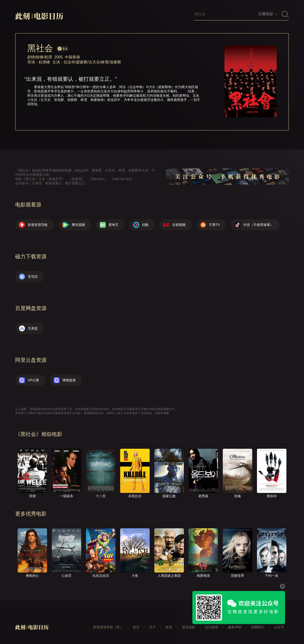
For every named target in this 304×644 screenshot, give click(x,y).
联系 (169, 627)
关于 (152, 627)
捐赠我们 (257, 627)
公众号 (279, 627)
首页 (136, 627)
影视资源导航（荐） (108, 627)
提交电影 (188, 627)
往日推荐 (211, 627)
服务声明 (234, 627)
